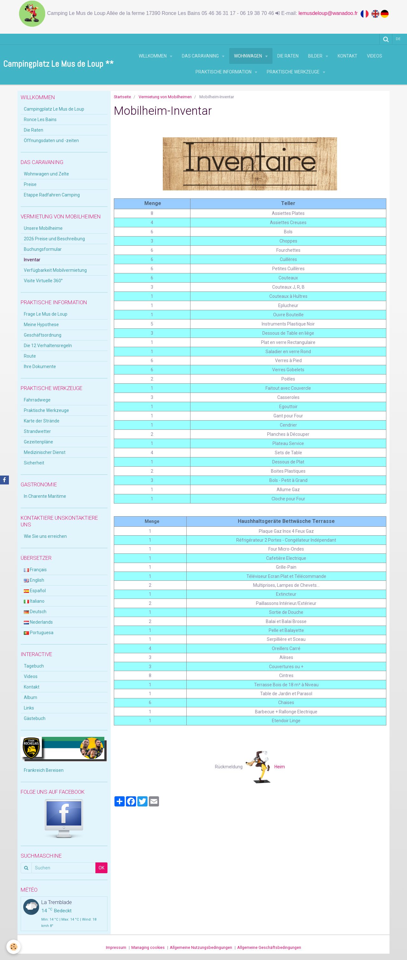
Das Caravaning (201, 55)
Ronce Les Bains (40, 119)
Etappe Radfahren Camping (52, 194)
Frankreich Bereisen (44, 770)
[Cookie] (13, 947)
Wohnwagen (248, 55)
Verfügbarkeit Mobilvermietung (55, 270)
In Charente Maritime (45, 496)
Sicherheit (34, 462)
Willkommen (153, 55)
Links (29, 707)
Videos (374, 55)
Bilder (315, 55)
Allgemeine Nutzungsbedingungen (201, 947)
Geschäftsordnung (42, 335)
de (398, 39)
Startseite (122, 96)
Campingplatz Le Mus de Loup (54, 109)
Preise (30, 184)
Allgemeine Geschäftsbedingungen (269, 947)
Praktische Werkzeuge (294, 71)
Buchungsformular (43, 249)
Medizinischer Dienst (45, 452)
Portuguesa (38, 632)
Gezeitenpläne (38, 441)
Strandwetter (37, 431)
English (34, 580)
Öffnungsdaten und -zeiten (51, 140)
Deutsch (35, 611)
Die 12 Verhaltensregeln (48, 345)
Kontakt (347, 55)
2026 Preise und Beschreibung (54, 238)
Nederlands (38, 622)
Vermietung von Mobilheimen (165, 96)
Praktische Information (224, 71)
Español (35, 590)
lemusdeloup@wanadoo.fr (330, 13)
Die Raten (288, 55)
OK (101, 867)
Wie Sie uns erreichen (45, 536)
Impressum (116, 947)
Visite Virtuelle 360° (43, 280)
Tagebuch (34, 666)
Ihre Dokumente (40, 366)
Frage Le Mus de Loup (45, 314)
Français (35, 569)
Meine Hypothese (41, 324)
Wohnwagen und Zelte (46, 173)
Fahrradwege (37, 399)
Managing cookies (148, 947)
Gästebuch (34, 718)
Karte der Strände (41, 420)
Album (30, 697)
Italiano (34, 601)
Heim (265, 766)
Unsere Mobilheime (43, 228)
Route (30, 356)
